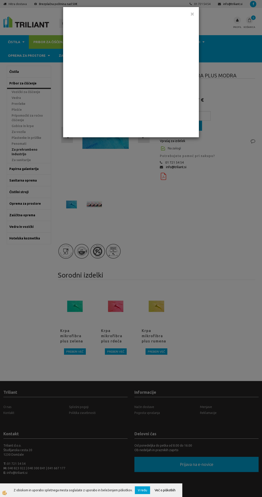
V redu (142, 490)
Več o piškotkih (165, 490)
